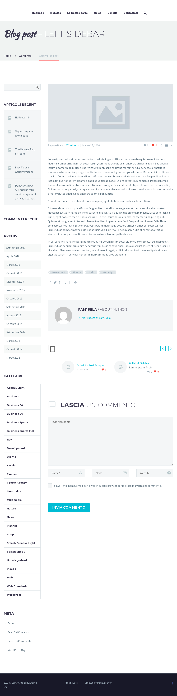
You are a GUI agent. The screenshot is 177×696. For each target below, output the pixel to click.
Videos (11, 568)
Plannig (12, 525)
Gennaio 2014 (14, 349)
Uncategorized (17, 560)
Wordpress (72, 145)
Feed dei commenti (19, 641)
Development (58, 272)
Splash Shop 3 (16, 551)
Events (11, 456)
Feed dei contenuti (19, 632)
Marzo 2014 (13, 340)
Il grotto (55, 12)
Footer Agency (17, 482)
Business (13, 396)
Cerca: (37, 87)
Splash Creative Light (21, 543)
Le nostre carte (77, 12)
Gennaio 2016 (14, 273)
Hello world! (22, 117)
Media (92, 272)
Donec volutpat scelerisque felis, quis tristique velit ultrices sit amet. (25, 192)
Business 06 (15, 413)
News (97, 12)
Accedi (11, 623)
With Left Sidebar (139, 363)
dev (9, 439)
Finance (77, 272)
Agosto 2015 (13, 315)
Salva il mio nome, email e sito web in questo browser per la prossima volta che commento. (108, 485)
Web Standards (17, 586)
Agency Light (16, 387)
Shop (10, 534)
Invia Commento (68, 507)
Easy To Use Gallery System (24, 169)
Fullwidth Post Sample (90, 365)
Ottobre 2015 (14, 298)
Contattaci (131, 12)
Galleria (112, 12)
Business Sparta (17, 422)
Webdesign (108, 272)
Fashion (12, 465)
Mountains (14, 491)
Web (10, 577)
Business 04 (15, 405)
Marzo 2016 (13, 264)
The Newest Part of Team (25, 151)
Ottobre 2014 (14, 324)
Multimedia (14, 500)
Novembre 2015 (15, 290)
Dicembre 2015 (15, 281)
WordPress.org (17, 650)
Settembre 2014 (15, 332)
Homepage (37, 12)
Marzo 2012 (13, 357)
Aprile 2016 (13, 256)
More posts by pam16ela (96, 317)
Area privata (71, 683)
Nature (11, 508)
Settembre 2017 (15, 247)
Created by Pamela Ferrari (98, 683)
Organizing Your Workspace (24, 133)
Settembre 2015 (15, 307)
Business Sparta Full (20, 431)
